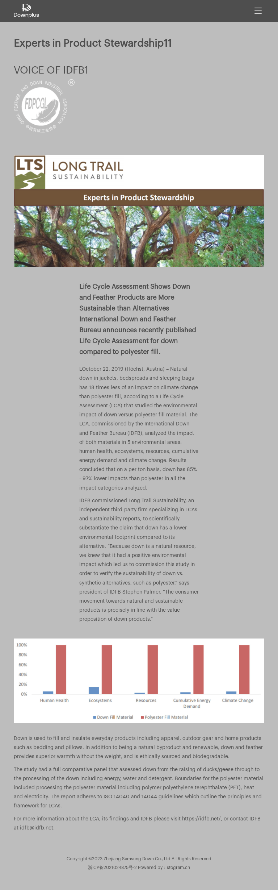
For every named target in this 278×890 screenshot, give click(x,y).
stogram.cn (178, 867)
